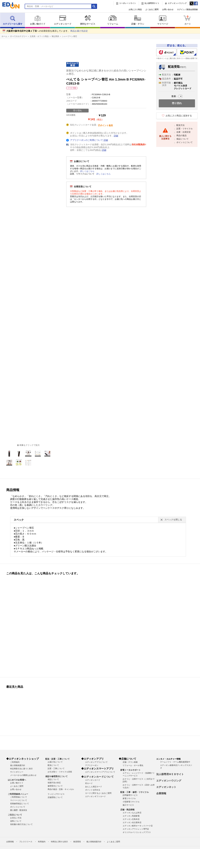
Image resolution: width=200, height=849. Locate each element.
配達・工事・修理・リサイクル (134, 792)
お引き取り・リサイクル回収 (60, 772)
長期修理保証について (19, 804)
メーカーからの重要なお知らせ (23, 775)
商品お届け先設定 (79, 31)
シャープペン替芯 (69, 36)
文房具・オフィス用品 (39, 36)
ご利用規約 (15, 762)
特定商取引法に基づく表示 (21, 769)
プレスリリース (25, 842)
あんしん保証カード (93, 787)
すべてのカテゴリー (18, 36)
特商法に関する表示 (59, 842)
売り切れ (177, 103)
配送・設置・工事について (57, 759)
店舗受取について (55, 797)
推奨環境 (77, 842)
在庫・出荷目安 (183, 132)
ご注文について (15, 815)
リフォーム (112, 20)
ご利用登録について (18, 797)
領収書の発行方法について (21, 824)
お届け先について (55, 762)
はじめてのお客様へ (17, 780)
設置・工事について (56, 768)
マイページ (162, 20)
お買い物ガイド (37, 20)
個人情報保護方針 (17, 765)
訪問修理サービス (130, 795)
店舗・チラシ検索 (130, 762)
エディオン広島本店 (131, 819)
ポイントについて (184, 142)
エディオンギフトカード (95, 796)
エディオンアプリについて (96, 762)
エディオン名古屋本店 (132, 822)
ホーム (4, 36)
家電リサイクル (129, 798)
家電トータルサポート (130, 770)
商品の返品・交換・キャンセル (61, 789)
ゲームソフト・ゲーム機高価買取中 (175, 762)
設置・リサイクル (184, 128)
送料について (15, 821)
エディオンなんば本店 (132, 813)
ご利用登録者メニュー (18, 794)
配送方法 (180, 125)
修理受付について (55, 786)
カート (188, 20)
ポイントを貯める (92, 790)
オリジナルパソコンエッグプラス (137, 832)
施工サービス (128, 805)
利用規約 (41, 842)
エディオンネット (166, 787)
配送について (53, 765)
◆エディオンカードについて (97, 776)
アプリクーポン (91, 765)
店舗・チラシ (137, 20)
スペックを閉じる (173, 519)
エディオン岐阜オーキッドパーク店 (138, 826)
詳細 (116, 136)
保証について (182, 139)
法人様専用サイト (151, 3)
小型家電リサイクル (131, 802)
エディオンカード (62, 20)
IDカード (89, 783)
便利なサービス (87, 20)
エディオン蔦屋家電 (131, 816)
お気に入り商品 (135, 9)
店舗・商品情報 (127, 809)
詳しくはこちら (87, 171)
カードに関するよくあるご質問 (98, 793)
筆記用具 (55, 36)
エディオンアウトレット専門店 (136, 829)
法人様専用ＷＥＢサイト (170, 774)
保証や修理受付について (56, 776)
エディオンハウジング (177, 3)
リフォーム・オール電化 (133, 765)
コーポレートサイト (127, 3)
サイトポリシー (16, 772)
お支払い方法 (15, 818)
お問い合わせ (167, 9)
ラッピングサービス (56, 794)
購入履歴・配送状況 (18, 810)
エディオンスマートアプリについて (100, 772)
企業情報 (161, 793)
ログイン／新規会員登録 (187, 9)
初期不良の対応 (54, 783)
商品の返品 (181, 135)
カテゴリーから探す (12, 20)
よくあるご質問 (151, 9)
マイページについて (18, 800)
